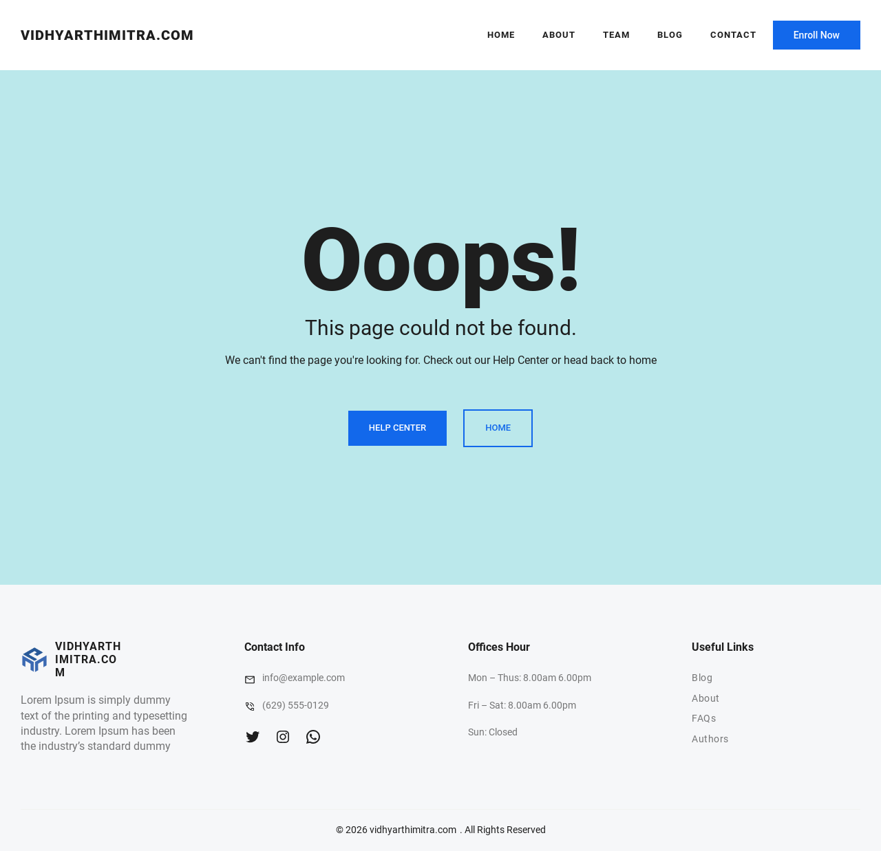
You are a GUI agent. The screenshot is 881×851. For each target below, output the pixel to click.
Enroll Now (817, 35)
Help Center (397, 427)
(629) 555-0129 (295, 705)
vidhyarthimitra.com (107, 35)
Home (501, 35)
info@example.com (303, 677)
